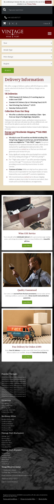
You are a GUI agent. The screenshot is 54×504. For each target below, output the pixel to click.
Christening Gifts (7, 406)
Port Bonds (5, 403)
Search (8, 70)
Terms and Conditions (10, 499)
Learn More (27, 245)
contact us (24, 149)
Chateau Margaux (7, 423)
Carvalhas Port (6, 447)
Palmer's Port (6, 445)
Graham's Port (6, 457)
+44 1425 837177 (13, 17)
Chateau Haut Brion (8, 426)
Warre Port (5, 459)
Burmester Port (7, 442)
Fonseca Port (6, 455)
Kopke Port (5, 464)
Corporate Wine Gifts (9, 410)
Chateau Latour (7, 421)
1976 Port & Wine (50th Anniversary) (14, 390)
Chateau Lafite (6, 428)
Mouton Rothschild (8, 419)
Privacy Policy (31, 4)
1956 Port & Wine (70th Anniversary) (14, 394)
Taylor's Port (6, 453)
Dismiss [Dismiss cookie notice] (48, 2)
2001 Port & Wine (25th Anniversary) (14, 383)
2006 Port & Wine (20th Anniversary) (14, 379)
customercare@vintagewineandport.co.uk (19, 475)
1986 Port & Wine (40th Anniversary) (14, 388)
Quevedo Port (6, 440)
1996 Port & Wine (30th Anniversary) (14, 385)
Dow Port (5, 462)
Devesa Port (6, 438)
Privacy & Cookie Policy (27, 499)
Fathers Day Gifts (7, 412)
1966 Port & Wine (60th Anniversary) (14, 392)
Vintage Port (5, 436)
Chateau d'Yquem (7, 430)
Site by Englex (43, 499)
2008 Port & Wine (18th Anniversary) (14, 377)
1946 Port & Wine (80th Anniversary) (14, 396)
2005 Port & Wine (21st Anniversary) (14, 381)
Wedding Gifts (6, 408)
